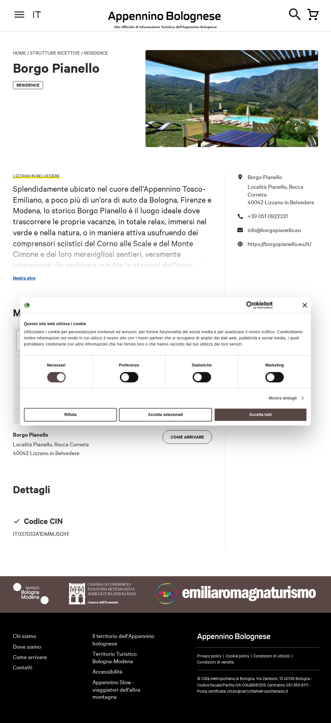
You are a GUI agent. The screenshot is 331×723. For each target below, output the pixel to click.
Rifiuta (70, 414)
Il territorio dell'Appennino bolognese (123, 639)
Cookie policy (237, 655)
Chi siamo (24, 635)
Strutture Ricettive (55, 52)
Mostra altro (24, 278)
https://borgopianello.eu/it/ (279, 243)
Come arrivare (187, 437)
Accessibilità (107, 671)
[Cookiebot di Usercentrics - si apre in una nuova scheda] (244, 305)
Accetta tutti (260, 414)
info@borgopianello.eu (274, 229)
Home (19, 52)
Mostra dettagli (283, 398)
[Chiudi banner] (305, 305)
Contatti (22, 667)
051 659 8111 (297, 684)
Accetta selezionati (165, 414)
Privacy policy (209, 655)
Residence (96, 52)
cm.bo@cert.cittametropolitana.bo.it (257, 691)
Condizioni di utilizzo (271, 655)
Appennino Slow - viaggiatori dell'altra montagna (116, 689)
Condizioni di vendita (215, 662)
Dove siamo (27, 646)
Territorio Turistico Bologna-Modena (114, 657)
